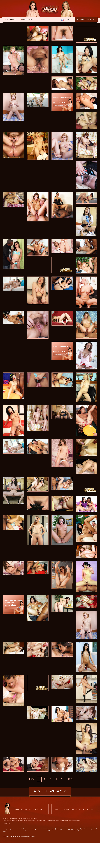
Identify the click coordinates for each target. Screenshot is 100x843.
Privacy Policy (6, 823)
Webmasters (31, 821)
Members (10, 818)
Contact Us (39, 821)
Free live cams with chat (26, 809)
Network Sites (11, 19)
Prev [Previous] (31, 779)
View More (34, 818)
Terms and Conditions (9, 821)
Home (4, 818)
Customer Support (21, 821)
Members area (26, 19)
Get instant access (87, 19)
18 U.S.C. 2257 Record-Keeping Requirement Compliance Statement (62, 821)
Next (69, 779)
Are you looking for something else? (72, 809)
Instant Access (26, 818)
